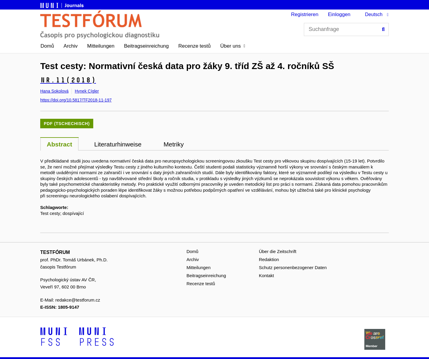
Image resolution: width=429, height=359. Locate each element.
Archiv (70, 46)
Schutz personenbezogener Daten (293, 267)
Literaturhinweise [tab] (118, 144)
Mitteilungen (101, 46)
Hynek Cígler (87, 91)
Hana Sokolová (54, 91)
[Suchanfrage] (346, 29)
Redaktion (269, 259)
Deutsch (374, 14)
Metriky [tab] (174, 144)
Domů (47, 46)
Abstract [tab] (59, 144)
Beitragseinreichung (146, 46)
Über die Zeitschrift (277, 251)
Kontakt (266, 275)
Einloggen (339, 14)
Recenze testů (194, 46)
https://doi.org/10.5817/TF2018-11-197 (76, 100)
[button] (232, 46)
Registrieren (304, 14)
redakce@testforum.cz (77, 299)
